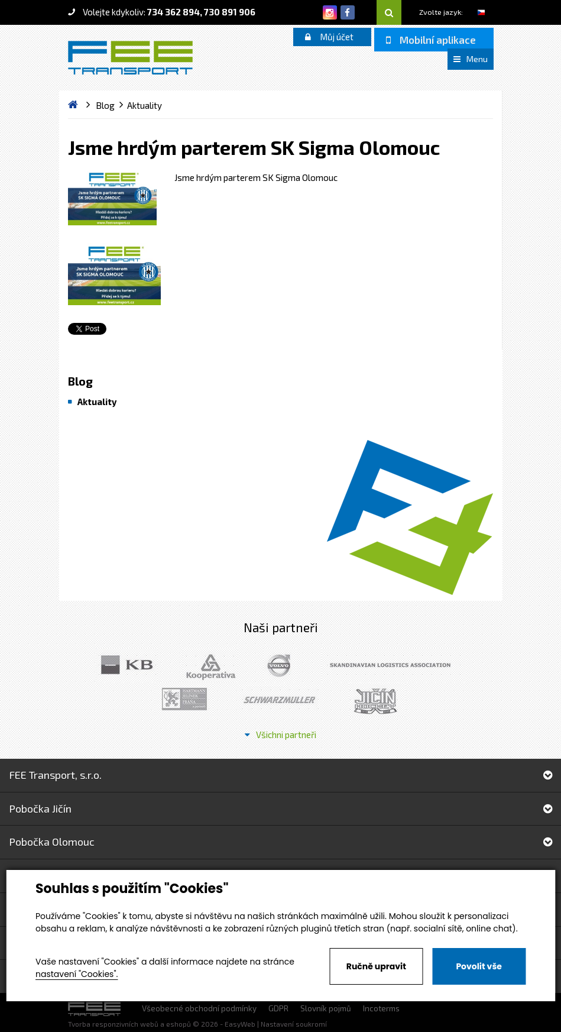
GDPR (278, 1008)
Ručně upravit (376, 966)
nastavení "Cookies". (76, 974)
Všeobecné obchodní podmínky (199, 1008)
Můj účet (329, 36)
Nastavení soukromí (294, 1024)
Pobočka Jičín (280, 808)
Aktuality (96, 401)
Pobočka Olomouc (280, 841)
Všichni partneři (280, 734)
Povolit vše (478, 966)
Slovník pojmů (325, 1008)
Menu (470, 59)
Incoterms (381, 1008)
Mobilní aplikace (431, 40)
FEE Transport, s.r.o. (280, 774)
